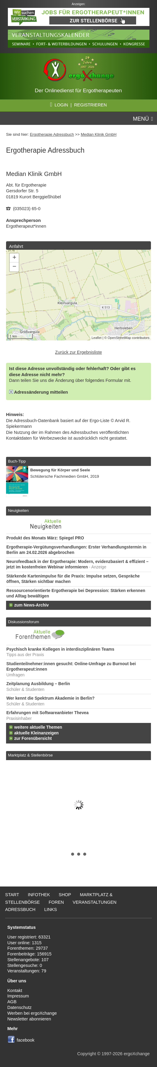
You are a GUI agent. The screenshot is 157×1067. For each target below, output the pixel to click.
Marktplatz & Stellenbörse (30, 755)
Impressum (18, 996)
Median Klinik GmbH (98, 134)
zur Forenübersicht (33, 738)
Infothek (39, 894)
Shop (65, 894)
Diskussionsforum (23, 622)
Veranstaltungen (94, 902)
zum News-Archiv (31, 605)
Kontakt (14, 990)
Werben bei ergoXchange (32, 1013)
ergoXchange (137, 1053)
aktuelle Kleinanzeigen (36, 733)
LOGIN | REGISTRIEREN (78, 104)
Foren (56, 902)
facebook (25, 1040)
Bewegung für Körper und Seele (60, 470)
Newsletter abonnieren (29, 1019)
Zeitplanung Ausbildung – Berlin (38, 684)
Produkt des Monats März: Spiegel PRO (45, 538)
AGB (12, 1001)
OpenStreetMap (119, 338)
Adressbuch (20, 909)
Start (12, 894)
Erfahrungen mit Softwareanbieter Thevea (47, 713)
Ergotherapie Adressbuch (52, 134)
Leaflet (97, 338)
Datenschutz (19, 1007)
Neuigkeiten (18, 510)
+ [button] (14, 257)
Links (50, 909)
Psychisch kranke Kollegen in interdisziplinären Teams (60, 649)
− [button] (14, 267)
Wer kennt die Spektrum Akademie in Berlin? (50, 698)
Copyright (86, 1053)
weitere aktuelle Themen (38, 727)
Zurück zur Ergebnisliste (78, 352)
